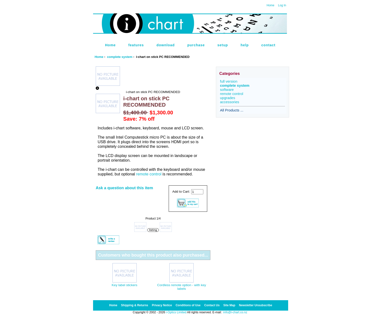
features (136, 45)
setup (222, 45)
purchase (196, 45)
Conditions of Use (188, 305)
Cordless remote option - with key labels (181, 286)
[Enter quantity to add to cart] (197, 191)
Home (270, 5)
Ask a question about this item (124, 188)
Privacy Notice (162, 305)
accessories (229, 102)
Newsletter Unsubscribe (255, 305)
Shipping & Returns (134, 305)
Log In (282, 5)
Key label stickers (124, 285)
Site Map (229, 305)
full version (228, 81)
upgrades (227, 98)
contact (268, 45)
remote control (148, 174)
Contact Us (212, 305)
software (227, 89)
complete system (119, 57)
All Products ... (231, 110)
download (166, 45)
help (245, 45)
